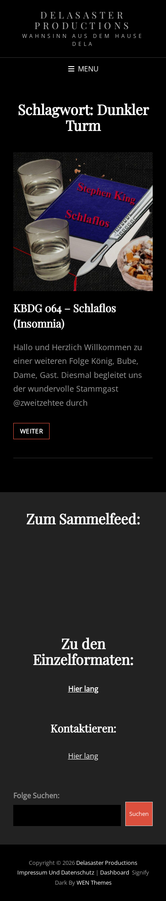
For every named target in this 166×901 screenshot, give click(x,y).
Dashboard (114, 872)
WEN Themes (94, 882)
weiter (35, 432)
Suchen (139, 814)
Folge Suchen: (36, 795)
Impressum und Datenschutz (55, 872)
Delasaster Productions (83, 19)
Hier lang (83, 756)
